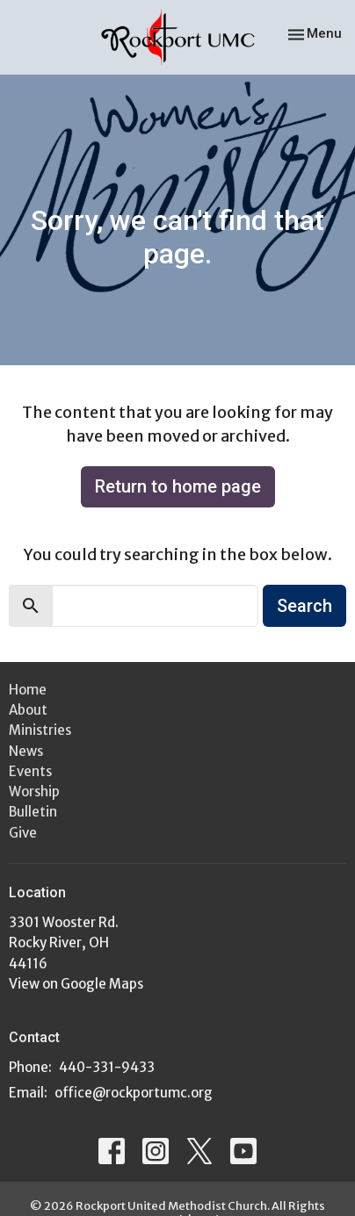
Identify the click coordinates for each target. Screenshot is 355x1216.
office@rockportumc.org (133, 1092)
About (28, 710)
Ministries (40, 730)
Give (23, 832)
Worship (34, 791)
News (26, 751)
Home (28, 689)
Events (30, 771)
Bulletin (33, 811)
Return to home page (178, 486)
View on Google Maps (76, 983)
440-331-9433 (107, 1067)
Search (304, 605)
